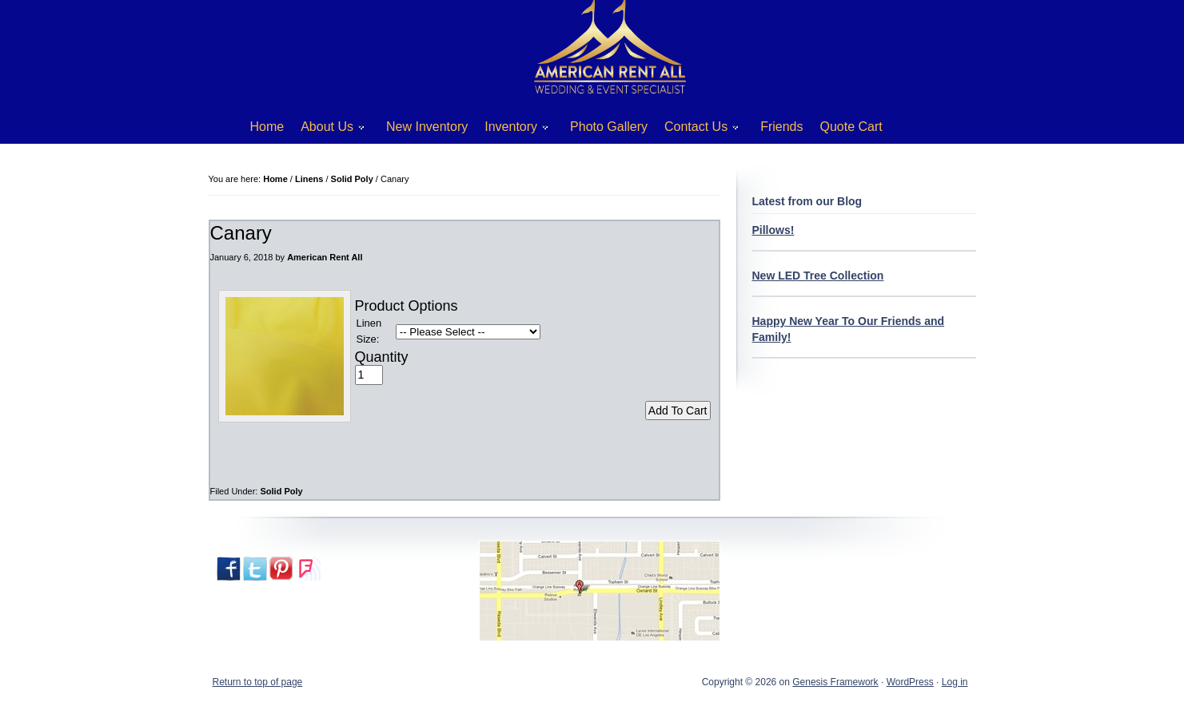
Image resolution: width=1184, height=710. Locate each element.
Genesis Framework (835, 682)
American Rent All (324, 257)
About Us (326, 130)
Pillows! (773, 230)
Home (267, 126)
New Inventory (427, 126)
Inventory (510, 130)
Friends (781, 126)
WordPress (910, 682)
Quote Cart (851, 126)
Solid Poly (281, 491)
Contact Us (695, 130)
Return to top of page (258, 682)
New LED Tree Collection (818, 275)
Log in (955, 682)
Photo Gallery (609, 126)
